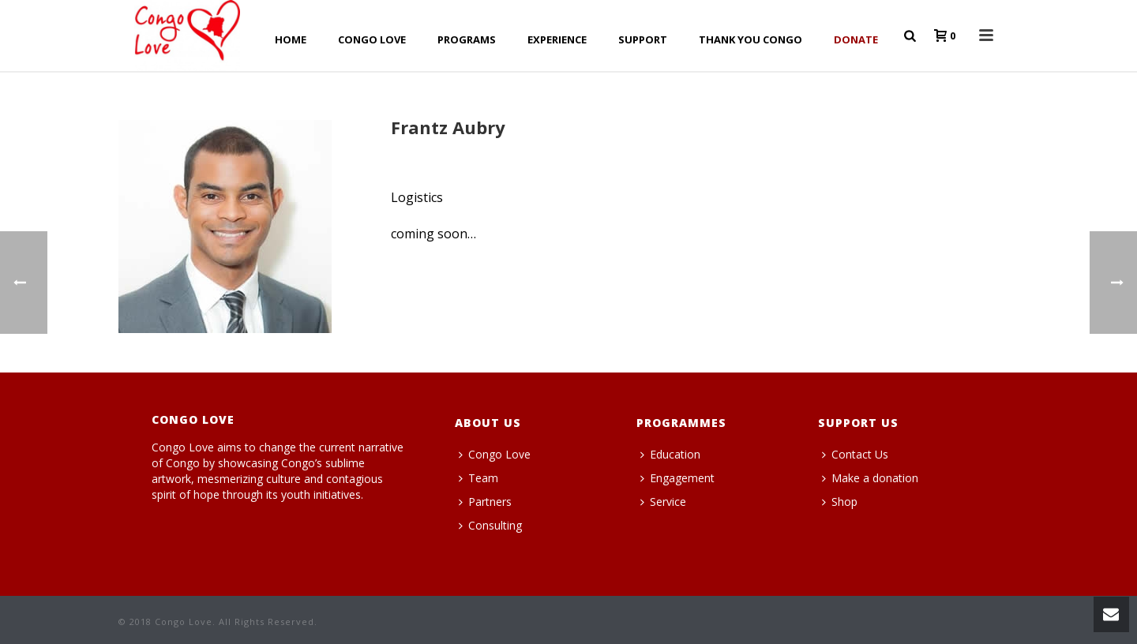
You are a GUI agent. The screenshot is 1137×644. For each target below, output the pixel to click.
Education (670, 454)
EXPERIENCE (557, 39)
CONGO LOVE (372, 39)
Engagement (677, 477)
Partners (485, 501)
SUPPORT (642, 39)
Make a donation (870, 477)
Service (663, 501)
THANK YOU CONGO (750, 39)
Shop (839, 501)
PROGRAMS (466, 39)
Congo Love (495, 454)
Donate (856, 39)
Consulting (490, 525)
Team (478, 477)
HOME (290, 39)
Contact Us (855, 454)
